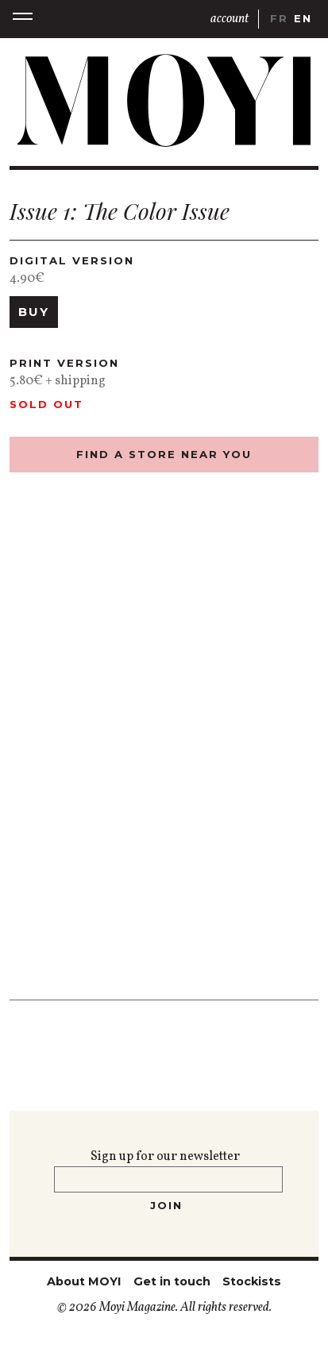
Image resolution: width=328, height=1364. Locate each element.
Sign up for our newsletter (165, 1157)
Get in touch (171, 1281)
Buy (33, 312)
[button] (23, 19)
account (229, 19)
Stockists (251, 1281)
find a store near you (164, 454)
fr (279, 18)
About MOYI (84, 1281)
